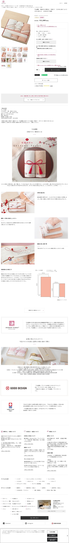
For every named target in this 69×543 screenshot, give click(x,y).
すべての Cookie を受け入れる (52, 539)
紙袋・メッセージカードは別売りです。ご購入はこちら (49, 65)
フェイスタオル (51, 479)
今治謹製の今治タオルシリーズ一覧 (11, 5)
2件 (42, 83)
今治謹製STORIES (6, 506)
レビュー (4, 508)
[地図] (54, 505)
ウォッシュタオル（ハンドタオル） (34, 479)
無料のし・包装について (17, 511)
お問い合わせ (36, 518)
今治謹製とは (15, 498)
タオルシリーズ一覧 (7, 503)
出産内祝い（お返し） (56, 488)
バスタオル (19, 481)
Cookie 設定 (52, 532)
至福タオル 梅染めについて (34, 310)
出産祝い (44, 488)
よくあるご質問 (15, 514)
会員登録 (65, 3)
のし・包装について (42, 25)
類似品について (30, 501)
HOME (2, 5)
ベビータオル (42, 481)
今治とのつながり (15, 501)
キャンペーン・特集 (7, 501)
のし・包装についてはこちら (34, 99)
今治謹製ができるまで (16, 503)
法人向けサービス (30, 498)
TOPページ (5, 498)
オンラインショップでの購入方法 (19, 506)
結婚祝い (19, 488)
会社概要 (29, 503)
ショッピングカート (31, 506)
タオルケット (30, 481)
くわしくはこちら (5, 451)
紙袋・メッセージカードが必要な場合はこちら (47, 26)
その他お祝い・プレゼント (22, 490)
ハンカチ (19, 479)
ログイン (61, 3)
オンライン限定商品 (36, 483)
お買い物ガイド (15, 508)
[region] (34, 536)
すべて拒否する (52, 535)
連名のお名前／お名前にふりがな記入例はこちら (47, 55)
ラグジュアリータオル (21, 483)
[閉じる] (67, 535)
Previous (3, 27)
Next (27, 27)
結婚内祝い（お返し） (31, 488)
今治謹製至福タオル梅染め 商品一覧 (26, 5)
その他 (48, 483)
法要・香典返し (37, 490)
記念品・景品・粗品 (51, 490)
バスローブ (53, 481)
